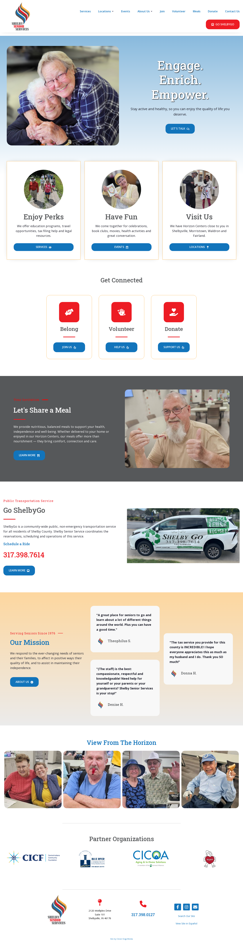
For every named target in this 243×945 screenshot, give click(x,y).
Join (162, 11)
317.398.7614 (23, 554)
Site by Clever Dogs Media (121, 939)
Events (125, 11)
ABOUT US (24, 682)
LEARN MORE (29, 455)
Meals (196, 11)
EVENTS (121, 247)
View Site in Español (186, 923)
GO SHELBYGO (222, 24)
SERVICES (43, 247)
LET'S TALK (180, 129)
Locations (104, 11)
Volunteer (178, 11)
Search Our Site (186, 916)
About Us (144, 11)
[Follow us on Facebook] (177, 907)
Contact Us (232, 11)
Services (85, 11)
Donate (213, 11)
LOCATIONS (199, 247)
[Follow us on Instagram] (186, 907)
